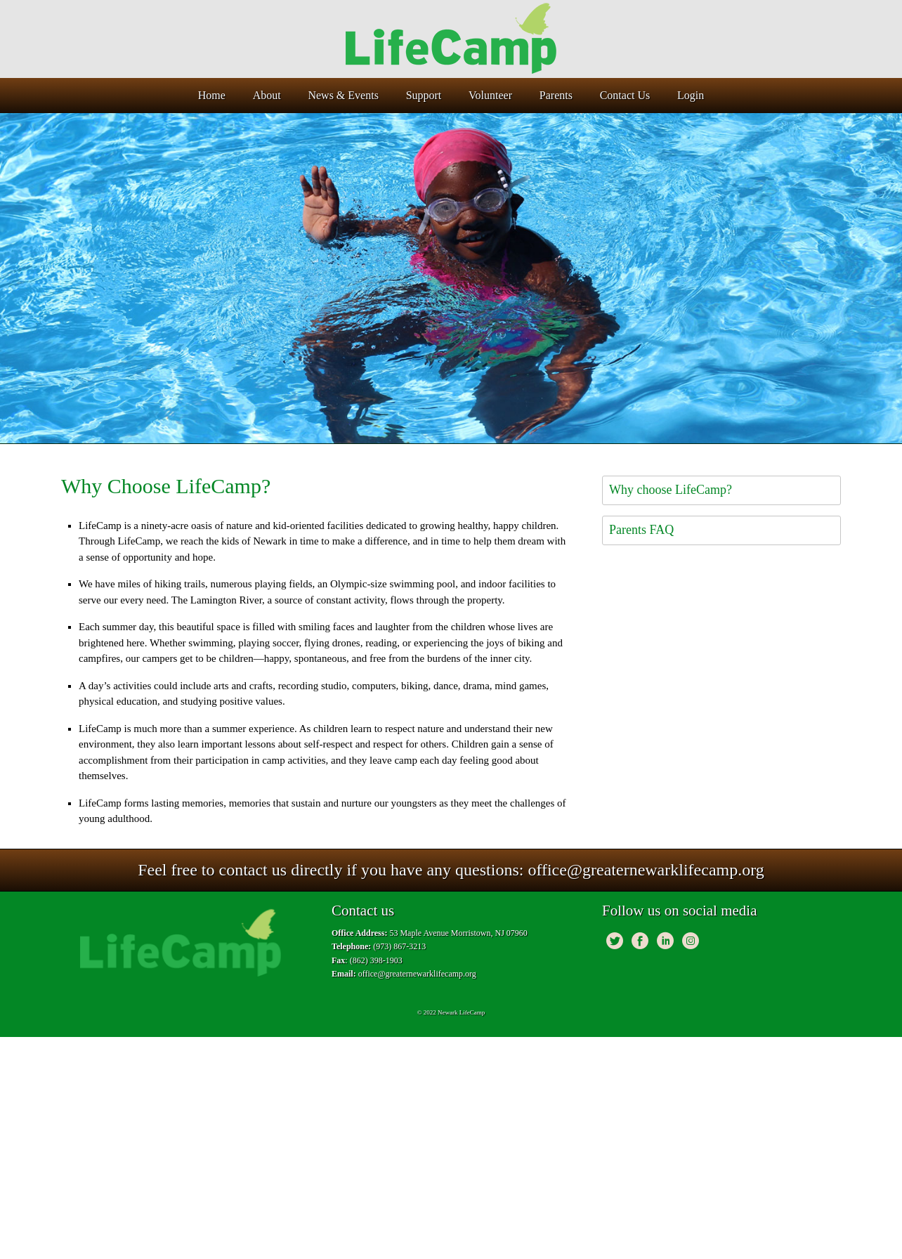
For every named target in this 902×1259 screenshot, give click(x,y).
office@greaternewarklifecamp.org (646, 870)
